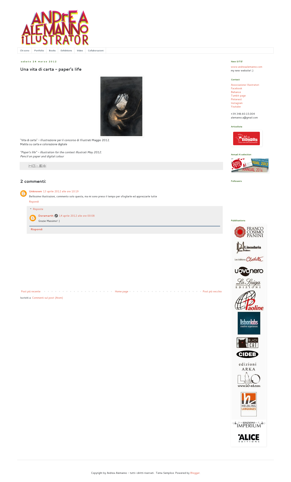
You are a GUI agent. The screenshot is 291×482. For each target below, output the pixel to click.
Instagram (237, 103)
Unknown (35, 191)
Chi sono (24, 50)
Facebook (236, 88)
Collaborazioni (96, 50)
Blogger (195, 473)
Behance (236, 92)
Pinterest (236, 99)
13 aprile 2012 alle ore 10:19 (61, 191)
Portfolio (39, 50)
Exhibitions (66, 50)
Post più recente (30, 291)
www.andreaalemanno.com (246, 67)
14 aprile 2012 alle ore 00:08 (77, 216)
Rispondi (34, 201)
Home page (121, 291)
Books (52, 50)
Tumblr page (238, 95)
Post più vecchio (212, 291)
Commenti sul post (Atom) (47, 298)
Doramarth (45, 216)
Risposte (38, 209)
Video (80, 50)
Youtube (236, 106)
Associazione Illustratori (245, 85)
